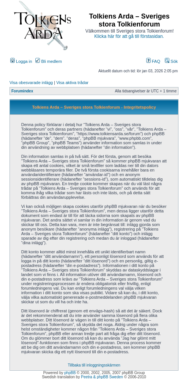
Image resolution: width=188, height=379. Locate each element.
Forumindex (22, 91)
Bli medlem (48, 61)
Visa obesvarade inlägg (31, 82)
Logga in (21, 61)
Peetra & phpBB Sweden (102, 377)
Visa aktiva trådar (72, 82)
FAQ (153, 61)
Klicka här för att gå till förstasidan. (129, 36)
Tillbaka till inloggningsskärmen (94, 365)
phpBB (70, 373)
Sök (171, 61)
